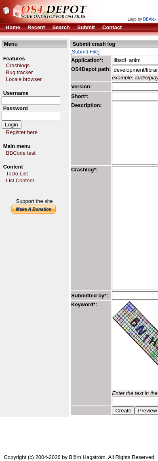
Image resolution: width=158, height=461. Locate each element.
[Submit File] (84, 52)
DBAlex (149, 19)
